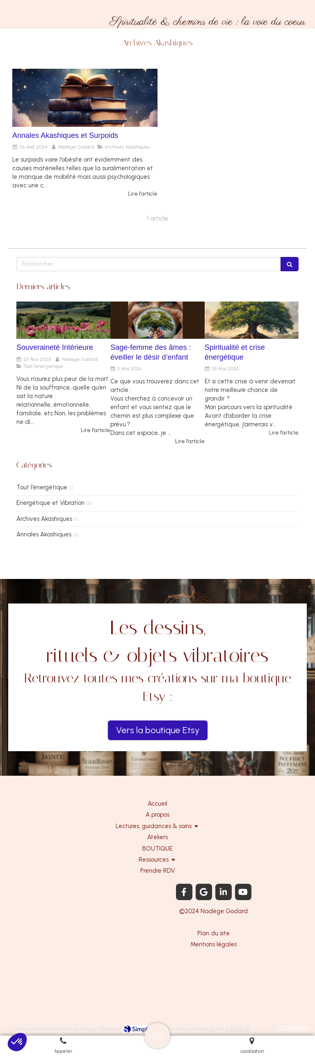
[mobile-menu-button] (157, 1035)
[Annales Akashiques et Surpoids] (85, 98)
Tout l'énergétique (41, 487)
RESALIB (239, 1029)
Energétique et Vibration (50, 503)
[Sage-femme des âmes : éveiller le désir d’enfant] (157, 320)
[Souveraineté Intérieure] (63, 320)
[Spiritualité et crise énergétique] (252, 320)
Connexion (292, 1027)
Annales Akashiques (43, 534)
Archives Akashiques (44, 518)
